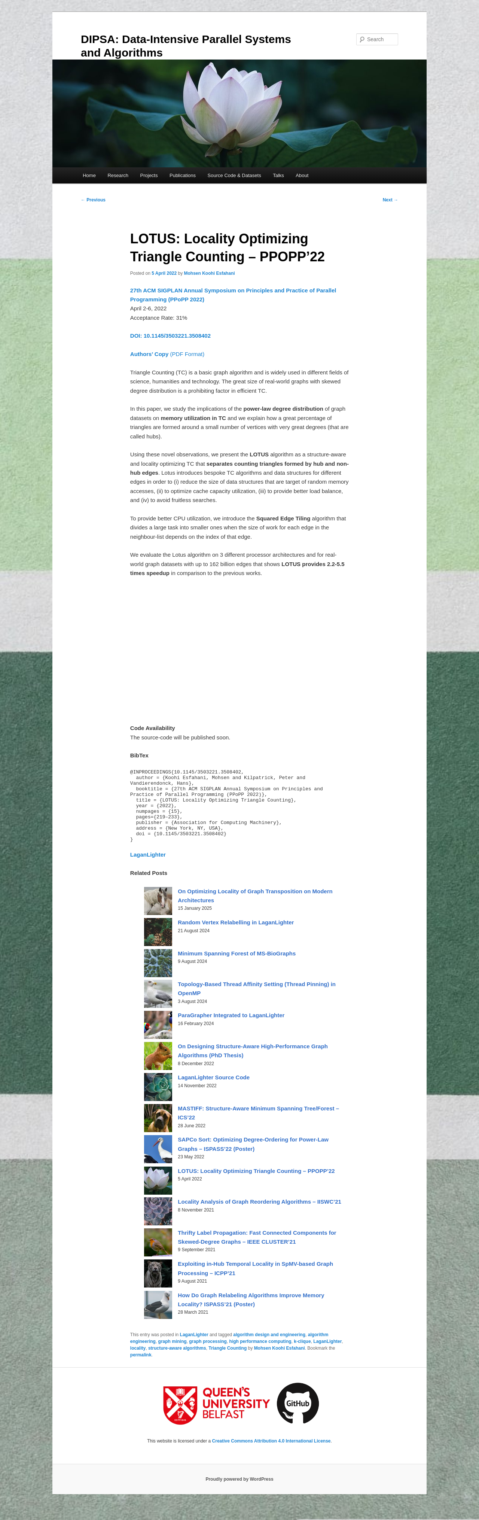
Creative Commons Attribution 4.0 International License (271, 1455)
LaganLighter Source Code (214, 1092)
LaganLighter (194, 1349)
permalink (141, 1369)
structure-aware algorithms (177, 1362)
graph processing (208, 1356)
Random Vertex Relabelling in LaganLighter (236, 937)
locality (138, 1362)
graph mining (172, 1356)
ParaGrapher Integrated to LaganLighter (231, 1030)
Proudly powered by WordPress (239, 1493)
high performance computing (260, 1356)
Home (89, 175)
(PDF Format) (167, 354)
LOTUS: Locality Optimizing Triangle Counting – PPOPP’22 (256, 1185)
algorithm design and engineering (269, 1349)
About (302, 175)
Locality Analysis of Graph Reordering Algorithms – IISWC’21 (259, 1216)
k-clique (302, 1356)
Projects (149, 175)
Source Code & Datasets (234, 175)
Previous (93, 200)
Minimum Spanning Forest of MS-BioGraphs (237, 968)
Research (117, 175)
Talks (278, 175)
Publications (183, 175)
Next (390, 200)
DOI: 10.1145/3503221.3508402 (170, 335)
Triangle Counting (227, 1362)
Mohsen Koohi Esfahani (209, 273)
